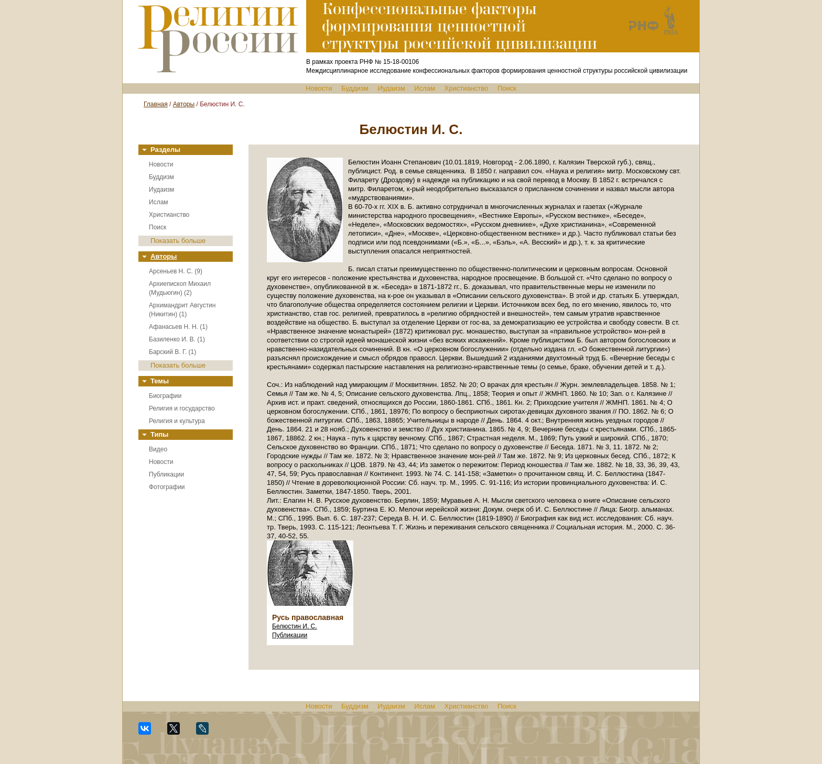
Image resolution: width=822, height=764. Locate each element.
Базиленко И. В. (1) (177, 339)
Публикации (166, 474)
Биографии (165, 396)
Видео (158, 449)
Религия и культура (177, 421)
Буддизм (355, 88)
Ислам (424, 88)
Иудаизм (391, 88)
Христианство (467, 88)
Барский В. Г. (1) (172, 352)
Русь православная (307, 617)
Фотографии (167, 487)
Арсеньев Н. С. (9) (175, 271)
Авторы (183, 104)
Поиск (506, 88)
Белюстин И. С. (294, 626)
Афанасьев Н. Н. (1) (178, 326)
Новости (319, 88)
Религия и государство (182, 408)
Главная (156, 104)
